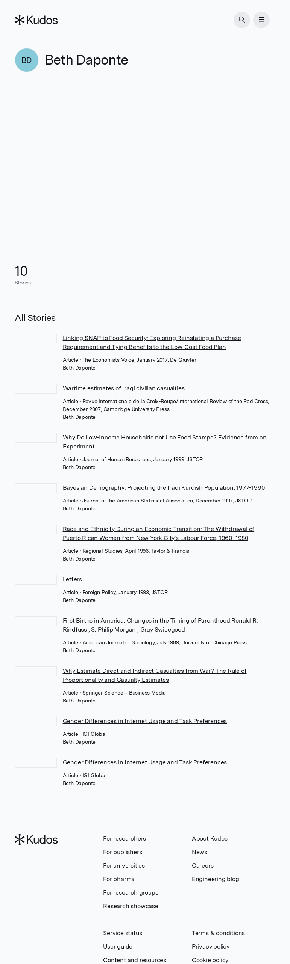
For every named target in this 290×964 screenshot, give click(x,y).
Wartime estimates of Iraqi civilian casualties (124, 388)
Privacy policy (210, 946)
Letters (72, 579)
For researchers (124, 838)
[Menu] (261, 20)
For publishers (122, 852)
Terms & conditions (218, 933)
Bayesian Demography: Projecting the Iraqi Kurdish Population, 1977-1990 (164, 487)
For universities (124, 865)
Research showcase (130, 906)
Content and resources (134, 960)
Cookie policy (210, 960)
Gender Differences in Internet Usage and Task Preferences (145, 721)
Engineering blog (215, 879)
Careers (203, 865)
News (199, 852)
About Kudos (210, 838)
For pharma (119, 879)
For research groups (130, 892)
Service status (122, 933)
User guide (117, 946)
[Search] (242, 20)
